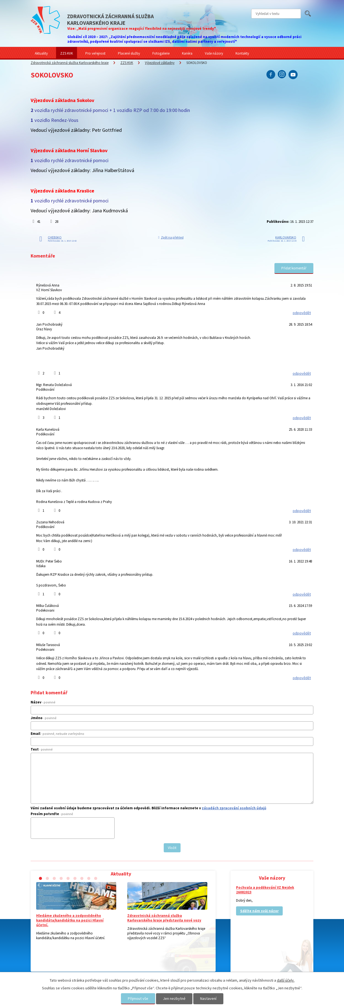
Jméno (44, 718)
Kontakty (242, 53)
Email (57, 733)
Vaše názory (214, 53)
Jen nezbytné (174, 998)
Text (42, 749)
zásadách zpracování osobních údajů (234, 808)
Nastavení (208, 998)
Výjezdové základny (159, 62)
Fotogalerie (161, 53)
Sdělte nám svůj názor (259, 911)
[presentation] (75, 830)
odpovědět (302, 312)
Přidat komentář (293, 268)
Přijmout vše (138, 998)
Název (43, 702)
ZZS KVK (66, 53)
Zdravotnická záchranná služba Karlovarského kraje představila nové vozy (164, 918)
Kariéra (187, 53)
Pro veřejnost (95, 53)
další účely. (286, 980)
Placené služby (129, 53)
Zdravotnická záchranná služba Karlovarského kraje (70, 62)
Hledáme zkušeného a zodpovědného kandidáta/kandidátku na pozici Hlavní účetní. (70, 920)
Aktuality (41, 53)
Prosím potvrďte (52, 814)
